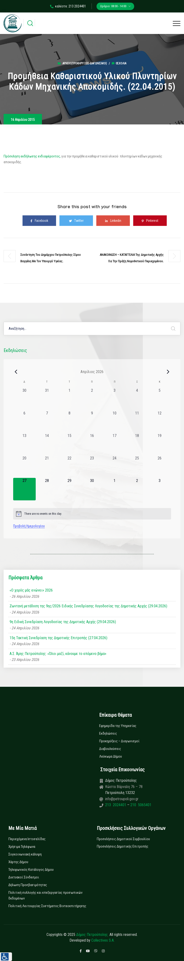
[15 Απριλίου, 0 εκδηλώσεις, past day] (69, 444)
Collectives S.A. (103, 940)
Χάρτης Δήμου (18, 862)
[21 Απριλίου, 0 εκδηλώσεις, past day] (47, 466)
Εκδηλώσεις (108, 733)
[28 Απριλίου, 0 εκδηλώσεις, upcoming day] (47, 489)
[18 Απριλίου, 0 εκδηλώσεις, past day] (137, 444)
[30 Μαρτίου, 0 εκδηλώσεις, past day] (24, 399)
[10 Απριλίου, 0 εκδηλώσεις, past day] (114, 421)
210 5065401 (140, 805)
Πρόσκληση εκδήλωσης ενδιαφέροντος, (32, 156)
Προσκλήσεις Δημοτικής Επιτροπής (122, 846)
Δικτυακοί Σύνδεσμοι (23, 877)
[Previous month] (16, 371)
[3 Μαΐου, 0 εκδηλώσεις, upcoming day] (159, 489)
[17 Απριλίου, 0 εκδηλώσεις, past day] (114, 444)
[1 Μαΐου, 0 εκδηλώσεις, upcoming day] (114, 489)
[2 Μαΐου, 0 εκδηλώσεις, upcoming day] (137, 489)
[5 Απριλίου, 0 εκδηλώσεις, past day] (159, 399)
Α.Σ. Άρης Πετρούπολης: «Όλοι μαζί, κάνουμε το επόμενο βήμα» (58, 653)
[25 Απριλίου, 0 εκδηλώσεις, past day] (137, 466)
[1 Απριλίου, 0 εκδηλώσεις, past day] (69, 399)
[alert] (92, 514)
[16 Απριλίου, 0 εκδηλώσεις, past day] (92, 444)
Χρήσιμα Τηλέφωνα (21, 846)
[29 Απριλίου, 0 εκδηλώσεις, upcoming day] (69, 489)
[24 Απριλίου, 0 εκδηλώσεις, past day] (114, 466)
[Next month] (168, 371)
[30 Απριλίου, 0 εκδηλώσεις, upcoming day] (92, 489)
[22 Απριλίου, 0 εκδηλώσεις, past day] (69, 466)
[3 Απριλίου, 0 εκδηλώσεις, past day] (114, 399)
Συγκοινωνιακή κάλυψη (25, 854)
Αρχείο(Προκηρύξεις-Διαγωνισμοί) (85, 63)
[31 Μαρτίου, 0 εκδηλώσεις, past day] (47, 399)
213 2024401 (116, 805)
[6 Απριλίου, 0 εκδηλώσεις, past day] (24, 421)
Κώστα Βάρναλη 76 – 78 (124, 786)
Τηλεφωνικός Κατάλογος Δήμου (31, 869)
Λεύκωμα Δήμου (110, 756)
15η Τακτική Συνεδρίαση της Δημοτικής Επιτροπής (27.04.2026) (58, 638)
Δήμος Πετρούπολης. (92, 934)
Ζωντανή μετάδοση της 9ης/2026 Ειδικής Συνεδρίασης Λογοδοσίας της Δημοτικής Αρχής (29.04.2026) (88, 606)
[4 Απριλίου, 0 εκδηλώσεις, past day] (137, 399)
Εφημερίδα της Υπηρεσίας (117, 726)
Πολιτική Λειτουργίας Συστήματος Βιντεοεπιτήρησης (47, 906)
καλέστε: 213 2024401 (68, 6)
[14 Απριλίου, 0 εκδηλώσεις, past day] (47, 444)
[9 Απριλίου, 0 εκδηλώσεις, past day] (92, 421)
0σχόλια (119, 63)
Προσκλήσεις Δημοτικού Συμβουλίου (123, 839)
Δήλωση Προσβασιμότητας (27, 885)
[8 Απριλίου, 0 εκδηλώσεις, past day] (69, 421)
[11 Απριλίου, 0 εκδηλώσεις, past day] (137, 421)
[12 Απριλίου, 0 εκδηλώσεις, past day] (159, 421)
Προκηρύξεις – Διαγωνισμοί (119, 741)
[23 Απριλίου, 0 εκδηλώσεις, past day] (92, 466)
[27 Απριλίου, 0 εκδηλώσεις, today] (24, 489)
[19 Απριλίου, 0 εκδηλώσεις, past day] (159, 444)
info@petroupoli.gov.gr (121, 799)
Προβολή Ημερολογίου (29, 526)
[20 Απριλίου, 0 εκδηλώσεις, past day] (24, 466)
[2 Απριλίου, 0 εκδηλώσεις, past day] (92, 399)
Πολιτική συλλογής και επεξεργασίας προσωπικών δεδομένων (45, 895)
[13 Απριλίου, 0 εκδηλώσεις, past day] (24, 444)
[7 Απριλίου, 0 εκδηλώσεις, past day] (47, 421)
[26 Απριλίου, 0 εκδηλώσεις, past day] (159, 466)
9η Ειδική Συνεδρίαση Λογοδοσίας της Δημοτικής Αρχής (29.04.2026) (63, 622)
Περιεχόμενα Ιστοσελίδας (27, 839)
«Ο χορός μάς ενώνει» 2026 (31, 590)
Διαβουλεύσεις (110, 749)
